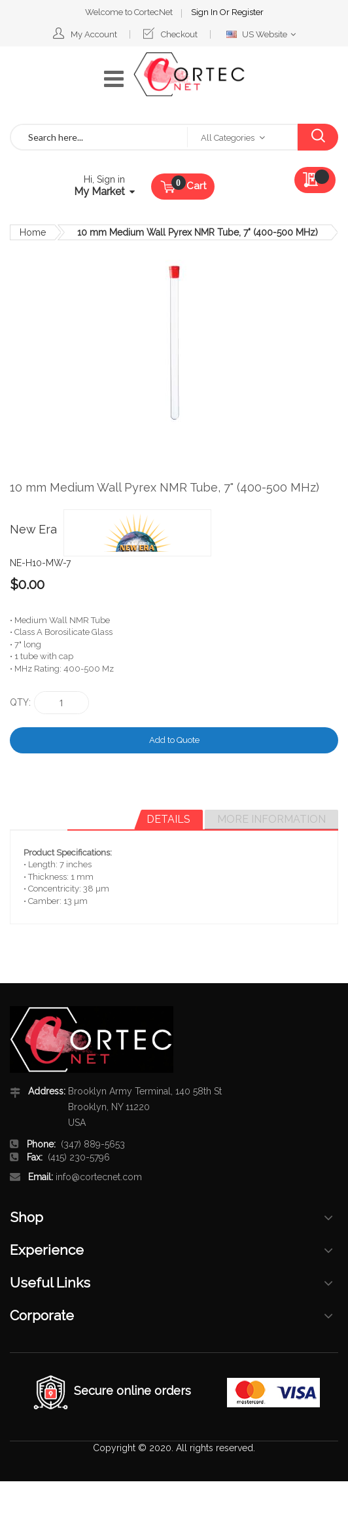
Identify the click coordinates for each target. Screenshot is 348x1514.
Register (248, 12)
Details (168, 819)
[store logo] (189, 75)
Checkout (179, 34)
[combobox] (99, 137)
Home (33, 232)
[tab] (168, 819)
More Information (271, 819)
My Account (94, 34)
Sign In (205, 12)
